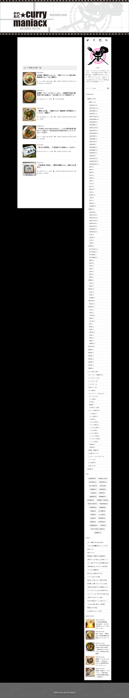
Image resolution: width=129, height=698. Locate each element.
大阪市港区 (92, 144)
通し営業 (73, 171)
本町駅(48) (102, 493)
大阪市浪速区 (49, 81)
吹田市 (90, 180)
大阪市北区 (42, 99)
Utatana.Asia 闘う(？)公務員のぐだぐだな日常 (100, 587)
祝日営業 (69, 81)
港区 (90, 323)
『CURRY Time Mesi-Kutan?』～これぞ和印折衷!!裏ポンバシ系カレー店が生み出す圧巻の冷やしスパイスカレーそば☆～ (56, 130)
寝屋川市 (91, 189)
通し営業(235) (93, 485)
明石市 (90, 274)
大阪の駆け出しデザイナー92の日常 (97, 566)
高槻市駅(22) (102, 521)
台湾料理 (91, 447)
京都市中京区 (92, 217)
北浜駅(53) (93, 493)
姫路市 (90, 277)
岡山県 (90, 359)
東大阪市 (91, 194)
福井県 (90, 355)
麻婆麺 (90, 404)
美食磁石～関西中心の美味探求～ (96, 556)
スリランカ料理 (93, 424)
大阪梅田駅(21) (94, 525)
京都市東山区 (92, 231)
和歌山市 (91, 303)
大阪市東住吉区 (93, 133)
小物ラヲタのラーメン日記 (94, 597)
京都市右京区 (92, 223)
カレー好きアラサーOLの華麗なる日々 (98, 563)
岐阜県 (90, 352)
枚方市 (90, 186)
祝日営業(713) (92, 482)
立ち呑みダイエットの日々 (94, 611)
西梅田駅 (61, 99)
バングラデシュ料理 (94, 438)
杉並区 (90, 335)
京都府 (90, 209)
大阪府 (90, 102)
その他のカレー (92, 453)
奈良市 (90, 292)
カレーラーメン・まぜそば (95, 393)
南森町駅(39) (93, 496)
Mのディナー (91, 552)
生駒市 (90, 294)
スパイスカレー (92, 378)
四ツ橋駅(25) (102, 511)
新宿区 (90, 326)
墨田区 (90, 318)
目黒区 (90, 329)
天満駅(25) (93, 514)
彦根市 (90, 286)
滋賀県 (90, 280)
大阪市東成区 (92, 138)
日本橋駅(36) (90, 500)
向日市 (90, 240)
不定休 (57, 99)
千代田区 (91, 315)
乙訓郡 (90, 243)
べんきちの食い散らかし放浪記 (96, 604)
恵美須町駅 (48, 83)
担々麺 (90, 401)
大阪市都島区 (92, 147)
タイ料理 (91, 419)
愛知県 (90, 349)
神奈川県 (90, 346)
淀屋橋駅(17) (97, 532)
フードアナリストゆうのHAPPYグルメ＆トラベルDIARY (103, 590)
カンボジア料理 (93, 433)
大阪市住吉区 (92, 130)
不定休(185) (103, 485)
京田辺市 (91, 237)
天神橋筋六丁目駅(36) (102, 500)
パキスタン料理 (93, 422)
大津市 (90, 283)
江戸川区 (91, 321)
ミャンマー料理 (93, 441)
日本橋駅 (42, 138)
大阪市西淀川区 (93, 161)
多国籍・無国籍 (92, 450)
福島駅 (42, 119)
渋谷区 (90, 312)
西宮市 (90, 263)
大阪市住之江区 (93, 127)
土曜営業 (58, 81)
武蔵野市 (91, 343)
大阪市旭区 (92, 155)
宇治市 (90, 234)
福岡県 (90, 368)
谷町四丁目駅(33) (92, 503)
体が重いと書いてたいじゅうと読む (97, 583)
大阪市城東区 (92, 150)
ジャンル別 (90, 371)
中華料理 (91, 444)
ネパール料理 (92, 416)
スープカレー (91, 381)
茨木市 (90, 175)
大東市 (90, 192)
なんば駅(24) (102, 514)
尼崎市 (90, 260)
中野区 (90, 337)
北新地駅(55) (102, 489)
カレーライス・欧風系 (94, 375)
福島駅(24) (93, 521)
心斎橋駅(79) (93, 489)
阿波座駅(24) (102, 518)
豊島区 (90, 340)
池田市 (90, 169)
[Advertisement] (49, 49)
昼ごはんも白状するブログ (94, 573)
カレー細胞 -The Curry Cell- (95, 542)
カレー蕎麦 (42, 81)
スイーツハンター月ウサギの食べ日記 (98, 594)
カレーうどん (92, 396)
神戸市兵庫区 (92, 251)
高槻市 (90, 178)
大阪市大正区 (92, 141)
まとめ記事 (91, 462)
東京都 (90, 306)
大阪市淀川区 (92, 158)
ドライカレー (91, 384)
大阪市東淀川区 (93, 164)
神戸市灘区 (92, 254)
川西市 (90, 271)
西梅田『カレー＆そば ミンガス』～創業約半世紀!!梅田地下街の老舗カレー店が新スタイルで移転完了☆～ (56, 94)
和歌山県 (90, 300)
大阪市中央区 (92, 108)
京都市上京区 (92, 215)
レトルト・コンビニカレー (95, 456)
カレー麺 (90, 390)
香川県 (90, 365)
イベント (90, 459)
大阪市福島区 (42, 117)
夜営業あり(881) (103, 478)
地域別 (89, 99)
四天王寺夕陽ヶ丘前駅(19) (98, 529)
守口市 (90, 183)
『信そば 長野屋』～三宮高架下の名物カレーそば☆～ (56, 147)
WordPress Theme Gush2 (64, 694)
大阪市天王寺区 (93, 116)
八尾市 (90, 197)
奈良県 (90, 289)
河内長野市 (92, 206)
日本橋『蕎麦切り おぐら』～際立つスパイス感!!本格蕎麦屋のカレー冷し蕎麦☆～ (56, 76)
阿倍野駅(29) (93, 507)
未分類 (89, 469)
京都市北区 (92, 212)
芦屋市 (90, 265)
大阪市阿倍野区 (93, 119)
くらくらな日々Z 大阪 (93, 576)
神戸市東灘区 (92, 257)
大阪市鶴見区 (92, 152)
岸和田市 (91, 203)
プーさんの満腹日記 (93, 570)
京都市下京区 (92, 220)
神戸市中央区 (42, 151)
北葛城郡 (91, 297)
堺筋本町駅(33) (104, 503)
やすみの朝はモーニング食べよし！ (97, 601)
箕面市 (90, 172)
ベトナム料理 (92, 430)
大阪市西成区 (92, 124)
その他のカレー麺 (93, 407)
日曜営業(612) (103, 482)
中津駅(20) (103, 525)
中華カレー (91, 387)
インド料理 (92, 413)
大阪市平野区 (92, 136)
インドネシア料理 (93, 436)
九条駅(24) (93, 518)
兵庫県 (90, 246)
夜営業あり (42, 83)
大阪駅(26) (93, 511)
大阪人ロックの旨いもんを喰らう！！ (98, 559)
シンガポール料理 (93, 427)
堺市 (90, 200)
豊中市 (90, 166)
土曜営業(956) (92, 478)
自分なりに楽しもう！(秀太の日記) (97, 580)
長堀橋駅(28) (102, 507)
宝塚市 (90, 268)
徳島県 (90, 362)
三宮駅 (69, 151)
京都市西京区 (92, 229)
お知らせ (90, 465)
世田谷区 (91, 332)
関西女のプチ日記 (92, 607)
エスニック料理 (92, 410)
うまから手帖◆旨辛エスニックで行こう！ (99, 545)
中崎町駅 (46, 173)
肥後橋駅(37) (102, 496)
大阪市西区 (92, 113)
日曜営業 (64, 81)
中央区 (90, 309)
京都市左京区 (92, 226)
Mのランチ (90, 549)
